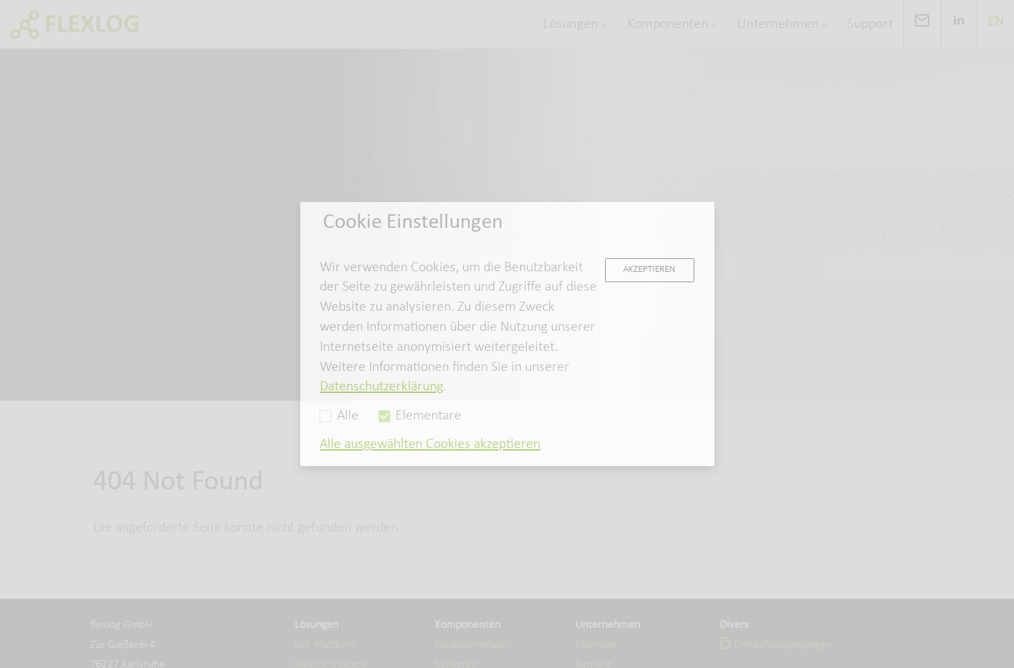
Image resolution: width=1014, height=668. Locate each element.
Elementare (420, 415)
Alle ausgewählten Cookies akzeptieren (430, 444)
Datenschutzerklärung (381, 386)
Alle (339, 415)
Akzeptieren (649, 269)
